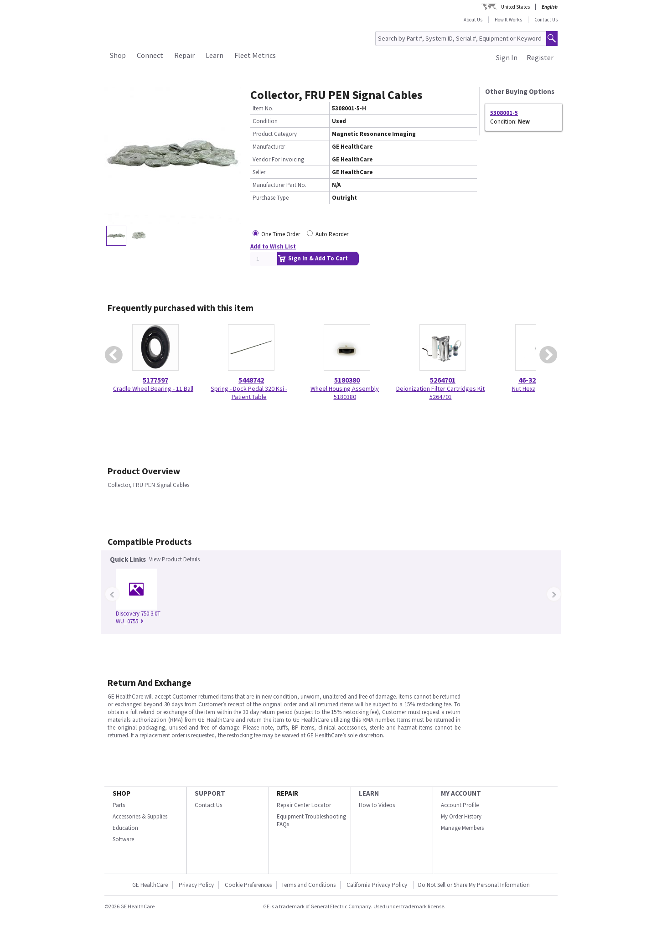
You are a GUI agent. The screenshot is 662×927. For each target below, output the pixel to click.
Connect (150, 55)
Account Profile (460, 805)
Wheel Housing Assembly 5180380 (344, 392)
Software (123, 839)
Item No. (263, 108)
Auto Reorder (331, 234)
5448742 (251, 379)
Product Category (275, 134)
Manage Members (462, 828)
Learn (214, 55)
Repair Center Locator (304, 805)
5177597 (155, 379)
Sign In (506, 57)
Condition (265, 121)
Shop (118, 55)
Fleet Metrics (255, 55)
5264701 (442, 379)
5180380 (347, 379)
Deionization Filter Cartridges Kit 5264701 (440, 392)
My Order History (461, 816)
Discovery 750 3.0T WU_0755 (138, 617)
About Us (473, 19)
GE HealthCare (150, 885)
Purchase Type (271, 198)
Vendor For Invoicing (278, 159)
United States (515, 7)
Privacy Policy (196, 885)
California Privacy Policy (378, 885)
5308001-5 (504, 113)
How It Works (508, 19)
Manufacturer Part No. (279, 185)
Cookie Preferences (248, 885)
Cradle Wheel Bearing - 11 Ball (153, 388)
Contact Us (546, 19)
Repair (184, 55)
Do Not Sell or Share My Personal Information (474, 885)
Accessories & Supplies (140, 816)
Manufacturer (269, 146)
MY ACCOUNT (461, 793)
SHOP (121, 793)
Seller (259, 172)
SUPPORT (210, 793)
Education (125, 828)
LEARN (369, 793)
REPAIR (287, 793)
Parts (119, 805)
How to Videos (377, 805)
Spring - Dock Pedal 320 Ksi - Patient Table (249, 392)
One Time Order (280, 234)
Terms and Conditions (308, 885)
